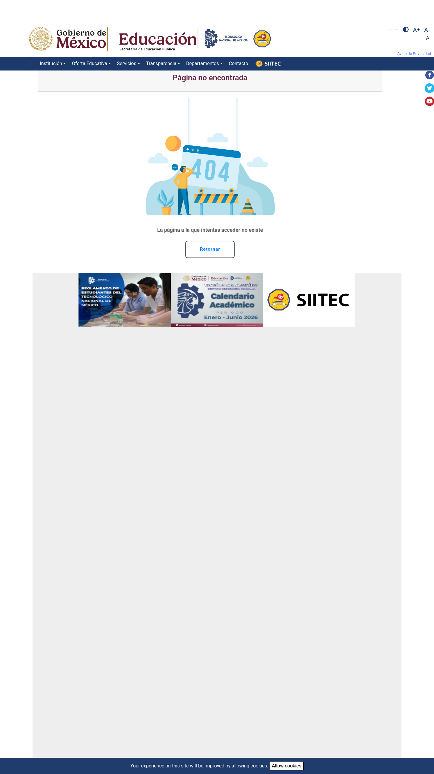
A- (427, 29)
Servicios (126, 63)
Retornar (210, 249)
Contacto (238, 63)
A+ (416, 29)
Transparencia (161, 63)
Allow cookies (286, 766)
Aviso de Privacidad (414, 53)
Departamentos (202, 63)
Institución (51, 63)
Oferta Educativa (89, 63)
